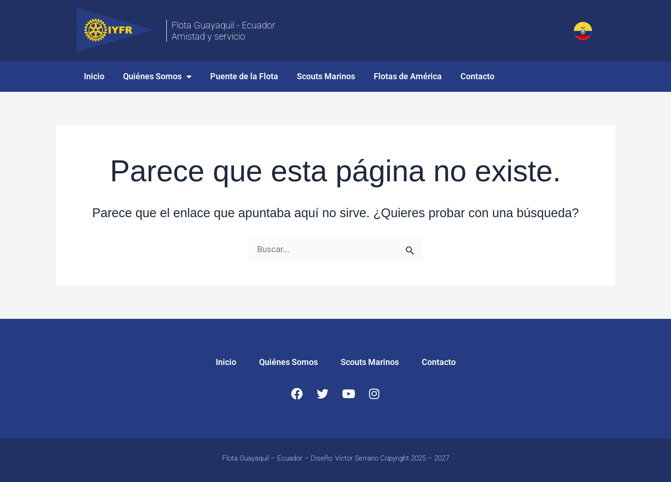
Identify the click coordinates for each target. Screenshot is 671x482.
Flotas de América (408, 76)
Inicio (94, 76)
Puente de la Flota (244, 76)
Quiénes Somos (157, 76)
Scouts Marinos (326, 76)
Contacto (477, 76)
